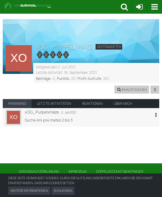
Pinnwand (17, 103)
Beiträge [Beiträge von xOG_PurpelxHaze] (43, 78)
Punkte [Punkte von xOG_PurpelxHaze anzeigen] (63, 78)
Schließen (63, 190)
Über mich (123, 103)
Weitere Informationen (29, 190)
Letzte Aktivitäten (54, 103)
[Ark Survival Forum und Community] (62, 6)
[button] (154, 7)
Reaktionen (92, 103)
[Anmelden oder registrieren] (139, 6)
